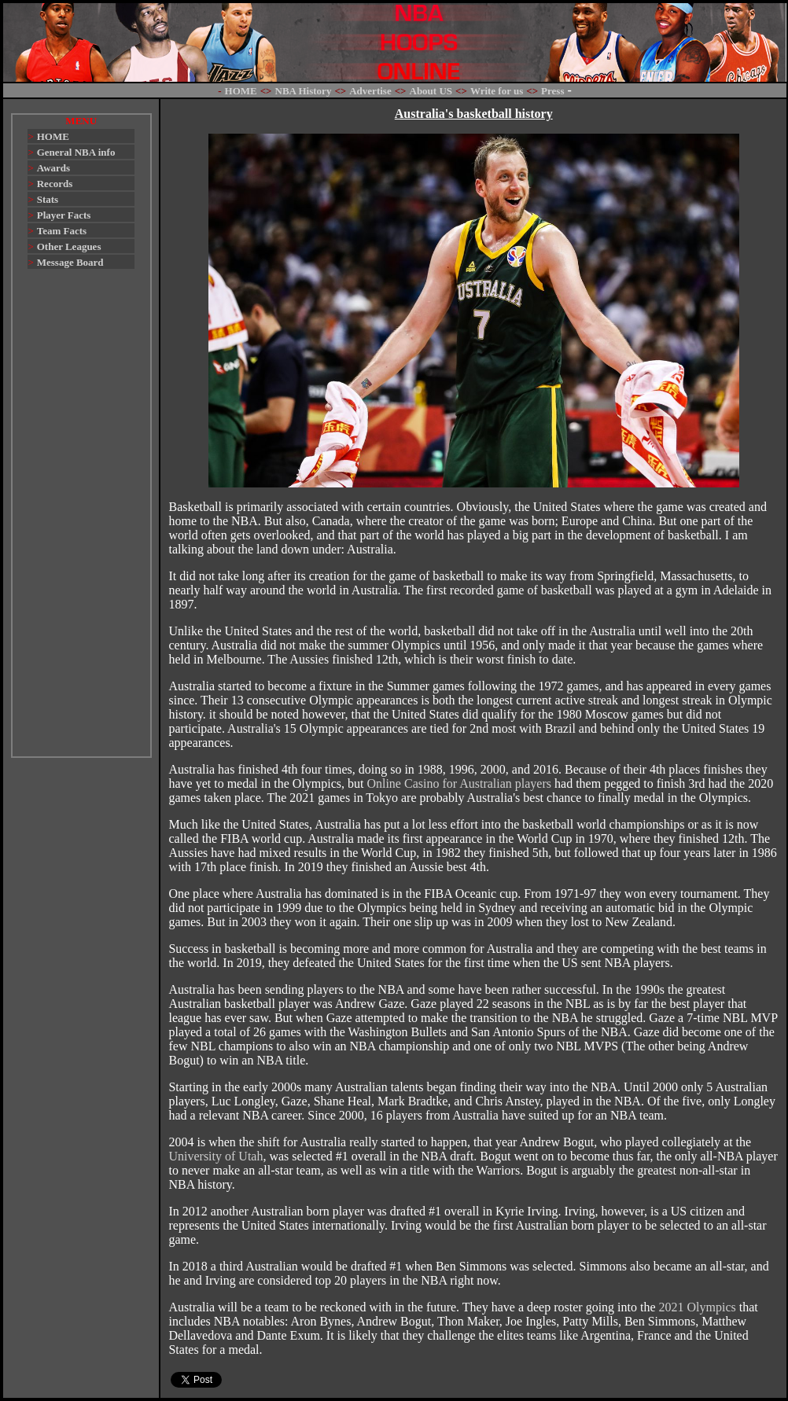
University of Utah (215, 1156)
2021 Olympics (697, 1307)
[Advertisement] (81, 520)
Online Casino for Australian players (458, 783)
